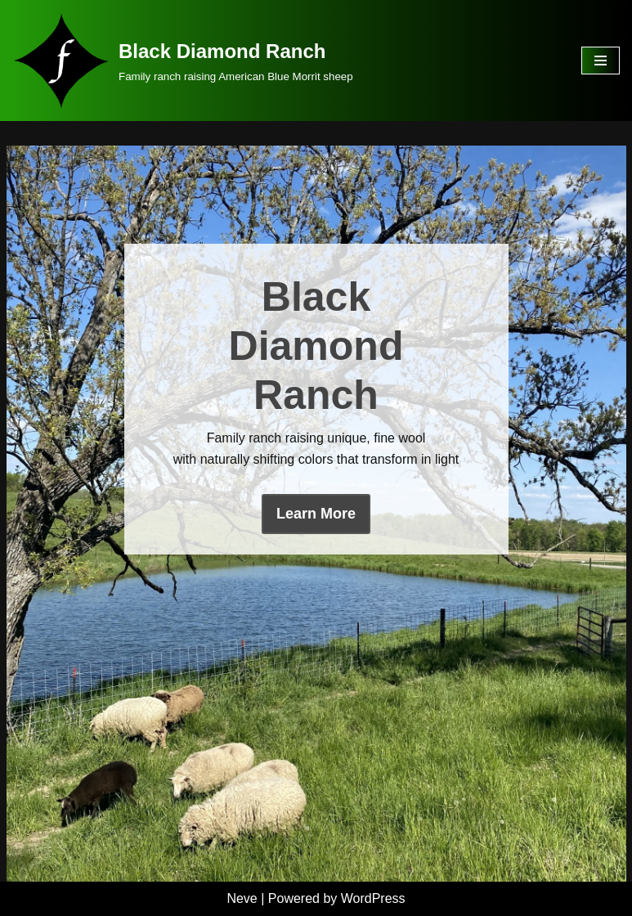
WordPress (373, 898)
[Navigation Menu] (600, 60)
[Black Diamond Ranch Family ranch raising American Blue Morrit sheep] (182, 60)
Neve (241, 898)
